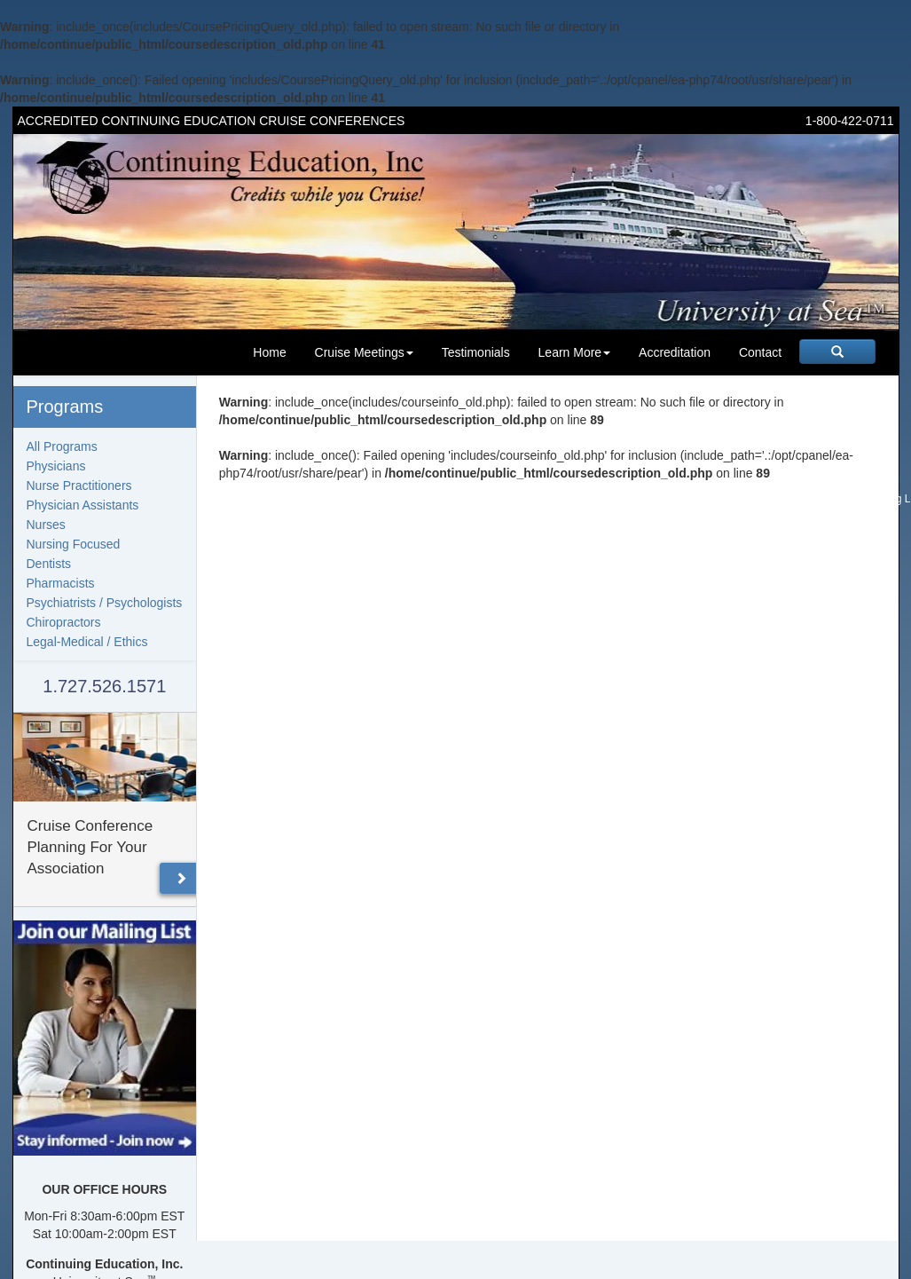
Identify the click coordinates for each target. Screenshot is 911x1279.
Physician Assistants (83, 505)
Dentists (49, 564)
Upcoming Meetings (486, 499)
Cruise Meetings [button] (364, 352)
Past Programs (785, 499)
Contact (760, 352)
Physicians (56, 466)
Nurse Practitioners (79, 485)
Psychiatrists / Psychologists (105, 603)
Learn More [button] (574, 352)
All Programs (62, 446)
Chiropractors (64, 622)
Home (269, 352)
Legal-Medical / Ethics (87, 642)
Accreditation (675, 352)
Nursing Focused (74, 544)
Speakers (718, 499)
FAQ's (607, 499)
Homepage (406, 499)
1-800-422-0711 (849, 121)
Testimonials (476, 352)
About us (563, 499)
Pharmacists (61, 583)
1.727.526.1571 (104, 686)
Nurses (46, 524)
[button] (181, 878)
